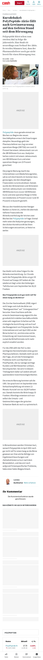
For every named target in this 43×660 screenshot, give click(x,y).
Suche (28, 3)
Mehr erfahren (30, 483)
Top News (15, 10)
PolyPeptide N (11, 645)
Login (33, 3)
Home (4, 10)
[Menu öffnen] (39, 3)
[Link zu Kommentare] (27, 655)
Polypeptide (8, 132)
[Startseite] (6, 3)
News (9, 10)
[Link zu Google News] (37, 655)
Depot (19, 3)
